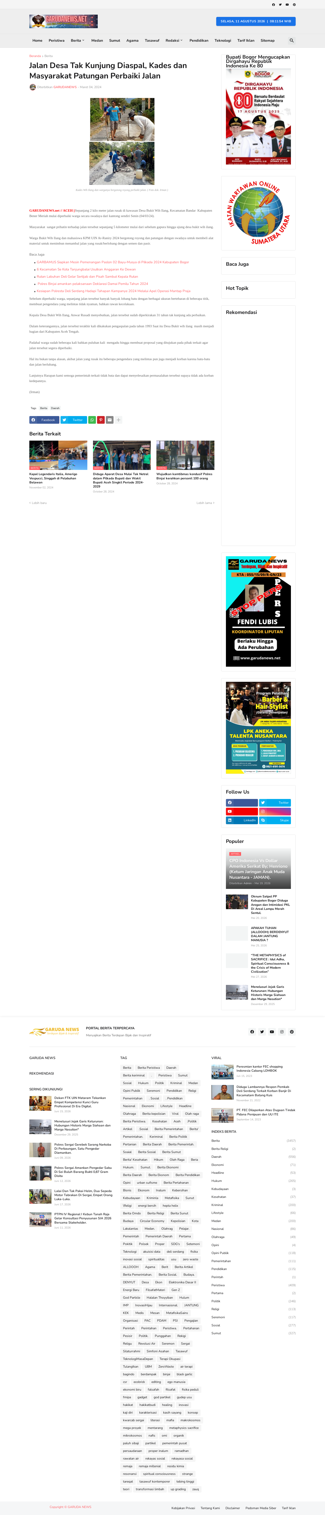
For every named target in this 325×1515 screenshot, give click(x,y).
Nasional (129, 1106)
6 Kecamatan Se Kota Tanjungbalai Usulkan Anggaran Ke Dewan (86, 269)
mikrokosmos (132, 1435)
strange (187, 1474)
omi (164, 1435)
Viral (175, 1114)
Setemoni (193, 1244)
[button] (292, 41)
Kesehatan (159, 1121)
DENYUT (129, 1282)
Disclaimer (232, 1508)
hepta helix (170, 1206)
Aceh (177, 1121)
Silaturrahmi (131, 1351)
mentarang (155, 1428)
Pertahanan (191, 1328)
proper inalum (158, 1451)
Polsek (144, 1244)
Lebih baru (39, 503)
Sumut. (146, 1167)
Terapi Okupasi (170, 1359)
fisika (194, 1252)
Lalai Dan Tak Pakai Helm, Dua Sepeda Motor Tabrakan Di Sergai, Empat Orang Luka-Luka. (83, 1195)
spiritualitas (156, 1259)
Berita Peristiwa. (134, 1121)
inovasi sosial (132, 1259)
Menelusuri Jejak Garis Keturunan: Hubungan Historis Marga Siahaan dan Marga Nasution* (268, 993)
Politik (159, 1083)
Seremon (168, 1343)
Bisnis (127, 1190)
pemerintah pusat (174, 1443)
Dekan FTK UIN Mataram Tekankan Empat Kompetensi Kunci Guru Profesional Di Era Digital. (80, 1102)
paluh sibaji (131, 1443)
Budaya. (189, 1274)
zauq (195, 1489)
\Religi (127, 1206)
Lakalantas (130, 1229)
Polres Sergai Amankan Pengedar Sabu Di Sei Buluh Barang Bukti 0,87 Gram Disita (83, 1172)
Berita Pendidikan (188, 1175)
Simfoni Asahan (158, 1351)
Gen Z (176, 1290)
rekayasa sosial (182, 1458)
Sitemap (268, 40)
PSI (175, 1320)
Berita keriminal (134, 1075)
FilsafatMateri (155, 1290)
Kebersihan (180, 1190)
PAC (147, 1320)
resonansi (130, 1474)
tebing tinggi (185, 1481)
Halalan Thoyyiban (160, 1297)
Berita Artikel (184, 1267)
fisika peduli (190, 1389)
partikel (150, 1443)
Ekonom (143, 1190)
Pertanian (129, 1144)
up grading (178, 1489)
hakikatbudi (147, 1405)
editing (156, 1382)
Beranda (35, 56)
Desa (145, 1282)
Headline (185, 1106)
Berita (76, 40)
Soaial (127, 1152)
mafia (170, 1420)
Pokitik (127, 1244)
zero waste (190, 1259)
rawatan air (131, 1458)
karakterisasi (148, 1412)
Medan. (150, 1229)
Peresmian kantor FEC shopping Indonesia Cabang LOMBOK (260, 1069)
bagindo (128, 1374)
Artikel (127, 1129)
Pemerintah (131, 1236)
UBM (148, 1366)
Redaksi (172, 40)
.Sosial (143, 1129)
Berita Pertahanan (176, 1183)
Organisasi (130, 1320)
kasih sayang (172, 1412)
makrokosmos (190, 1420)
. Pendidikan (174, 1098)
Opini (126, 1183)
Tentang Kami (210, 1508)
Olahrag (167, 1229)
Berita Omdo (132, 1213)
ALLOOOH (131, 1267)
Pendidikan (199, 40)
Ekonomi (148, 1106)
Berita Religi (155, 1213)
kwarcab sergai (133, 1420)
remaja (127, 1466)
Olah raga (192, 1114)
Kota (195, 1221)
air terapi (186, 1366)
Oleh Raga (177, 1160)
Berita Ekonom (159, 1175)
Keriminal (156, 1137)
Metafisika (172, 1198)
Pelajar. (184, 1229)
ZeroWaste (166, 1366)
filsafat (170, 1389)
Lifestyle (166, 1106)
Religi (192, 1091)
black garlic (184, 1374)
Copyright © (59, 1507)
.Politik (192, 1121)
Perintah (129, 1328)
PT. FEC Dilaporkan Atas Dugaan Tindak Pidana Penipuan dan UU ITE (266, 1112)
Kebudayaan (131, 1198)
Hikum (158, 1160)
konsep (193, 1412)
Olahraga (129, 1114)
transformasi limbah (150, 1489)
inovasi (183, 1405)
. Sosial (154, 1098)
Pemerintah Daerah (159, 1236)
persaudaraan (132, 1451)
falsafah (153, 1389)
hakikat (128, 1405)
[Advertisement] (258, 430)
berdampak (148, 1374)
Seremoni (153, 1091)
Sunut (190, 1198)
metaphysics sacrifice (184, 1428)
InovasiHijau (143, 1305)
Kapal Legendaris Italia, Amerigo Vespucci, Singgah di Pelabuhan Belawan (53, 478)
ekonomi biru (132, 1389)
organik (179, 1435)
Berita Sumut (171, 1152)
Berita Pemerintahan (169, 1129)
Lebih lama (204, 503)
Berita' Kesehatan (135, 1160)
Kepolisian (178, 1221)
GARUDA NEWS (79, 1507)
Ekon (158, 1282)
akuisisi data (151, 1252)
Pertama (185, 1236)
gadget (142, 1397)
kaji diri (128, 1412)
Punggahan (163, 1336)
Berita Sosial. (168, 1274)
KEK (126, 1313)
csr (125, 1382)
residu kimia (175, 1466)
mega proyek (132, 1428)
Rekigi (181, 1336)
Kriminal (176, 1083)
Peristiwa (57, 40)
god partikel (162, 1397)
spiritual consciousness (159, 1474)
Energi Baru (131, 1290)
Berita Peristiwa (149, 1068)
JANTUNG (191, 1305)
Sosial (127, 1083)
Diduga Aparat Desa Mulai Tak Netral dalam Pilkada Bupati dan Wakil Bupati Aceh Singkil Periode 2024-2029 (120, 480)
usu (173, 1259)
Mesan (155, 1313)
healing (167, 1405)
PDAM (161, 1320)
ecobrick (139, 1382)
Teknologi (223, 40)
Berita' (194, 1129)
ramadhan (182, 1451)
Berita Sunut (179, 1213)
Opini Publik (131, 1091)
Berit (165, 1267)
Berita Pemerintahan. (137, 1274)
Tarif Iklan (245, 40)
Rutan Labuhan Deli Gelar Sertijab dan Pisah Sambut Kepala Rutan (87, 276)
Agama (132, 40)
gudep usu (184, 1397)
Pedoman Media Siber (261, 1508)
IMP (126, 1305)
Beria (194, 1160)
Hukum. (128, 1167)
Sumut (114, 40)
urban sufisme (147, 1183)
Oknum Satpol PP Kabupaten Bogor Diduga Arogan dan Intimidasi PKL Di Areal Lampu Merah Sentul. (270, 905)
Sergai (185, 1343)
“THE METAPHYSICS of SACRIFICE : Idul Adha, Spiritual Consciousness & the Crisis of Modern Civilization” (270, 963)
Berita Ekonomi (168, 1167)
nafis (152, 1435)
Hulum (184, 1297)
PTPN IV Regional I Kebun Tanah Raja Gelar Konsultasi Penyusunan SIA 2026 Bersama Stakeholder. (82, 1218)
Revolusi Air (146, 1343)
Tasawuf (152, 40)
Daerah (55, 408)
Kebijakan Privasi (183, 1508)
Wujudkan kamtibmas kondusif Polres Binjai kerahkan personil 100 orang (184, 476)
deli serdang (175, 1252)
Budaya (128, 1221)
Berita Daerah (152, 1144)
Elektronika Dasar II (182, 1282)
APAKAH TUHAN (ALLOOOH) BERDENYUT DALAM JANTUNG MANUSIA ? (270, 934)
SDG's (175, 1244)
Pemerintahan (132, 1098)
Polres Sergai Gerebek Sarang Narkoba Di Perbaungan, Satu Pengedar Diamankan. (82, 1149)
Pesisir (127, 1336)
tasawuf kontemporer (154, 1481)
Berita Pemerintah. (181, 1144)
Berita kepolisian (153, 1114)
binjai (166, 1374)
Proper (160, 1244)
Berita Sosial (147, 1152)
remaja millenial (150, 1466)
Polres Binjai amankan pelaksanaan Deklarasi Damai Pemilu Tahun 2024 (92, 283)
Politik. (143, 1336)
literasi (155, 1420)
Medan (97, 40)
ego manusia (176, 1382)
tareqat (128, 1481)
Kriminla (152, 1198)
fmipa (127, 1397)
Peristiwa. (170, 1328)
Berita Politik (178, 1137)
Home (37, 40)
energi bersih (147, 1206)
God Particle (131, 1297)
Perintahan (148, 1328)
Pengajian (191, 1320)
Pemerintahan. (133, 1137)
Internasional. (168, 1305)
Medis (139, 1313)
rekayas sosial (155, 1458)
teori (126, 1489)
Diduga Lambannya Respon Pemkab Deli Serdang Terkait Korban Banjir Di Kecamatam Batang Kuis (264, 1091)
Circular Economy (152, 1221)
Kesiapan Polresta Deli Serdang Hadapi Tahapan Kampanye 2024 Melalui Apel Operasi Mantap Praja (113, 291)
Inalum (161, 1190)
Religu (127, 1343)
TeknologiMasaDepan (138, 1359)
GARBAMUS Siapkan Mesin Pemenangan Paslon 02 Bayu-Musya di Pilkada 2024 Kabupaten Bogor (113, 262)
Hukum (143, 1083)
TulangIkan (130, 1366)
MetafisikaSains (177, 1313)
